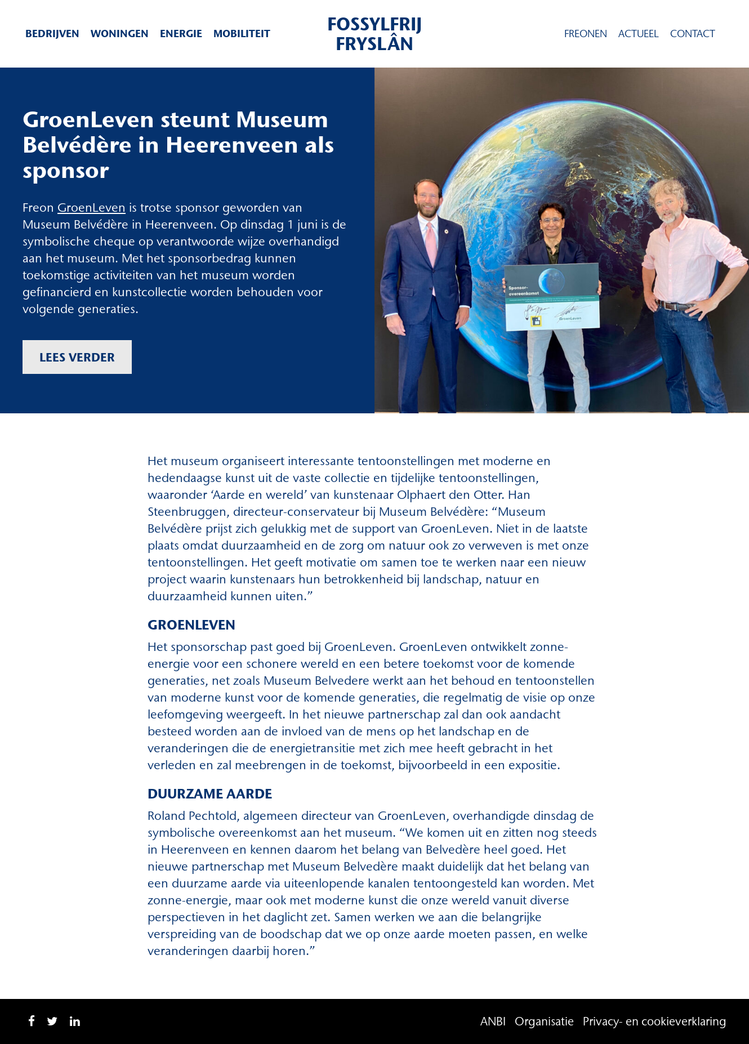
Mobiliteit (241, 33)
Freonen (585, 34)
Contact (692, 34)
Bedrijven (52, 33)
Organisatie (544, 1021)
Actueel (638, 34)
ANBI (493, 1021)
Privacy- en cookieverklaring (654, 1021)
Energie (181, 33)
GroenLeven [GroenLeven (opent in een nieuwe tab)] (91, 207)
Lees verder (77, 357)
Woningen (120, 33)
